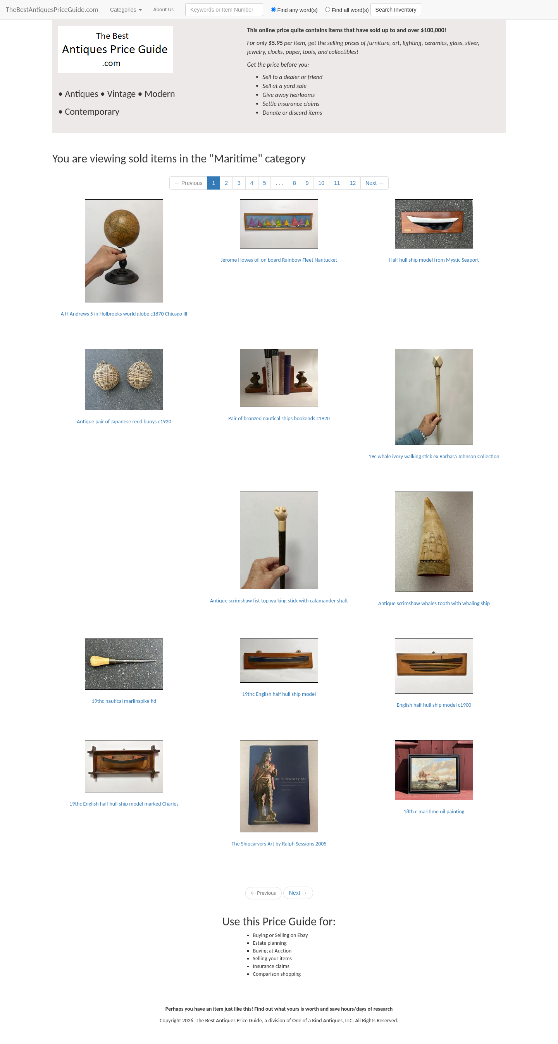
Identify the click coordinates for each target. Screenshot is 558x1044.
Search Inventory (396, 10)
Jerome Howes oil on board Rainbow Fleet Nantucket (279, 231)
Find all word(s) (344, 10)
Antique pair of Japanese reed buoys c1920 (124, 387)
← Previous (188, 183)
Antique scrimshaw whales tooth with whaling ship (434, 549)
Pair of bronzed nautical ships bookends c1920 (279, 385)
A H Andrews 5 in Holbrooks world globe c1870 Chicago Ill (124, 258)
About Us (163, 9)
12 (353, 183)
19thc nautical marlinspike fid (124, 671)
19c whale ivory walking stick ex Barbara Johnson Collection (434, 404)
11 (337, 183)
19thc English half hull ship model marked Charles (124, 773)
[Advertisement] (124, 540)
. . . (279, 183)
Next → (374, 183)
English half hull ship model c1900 (434, 673)
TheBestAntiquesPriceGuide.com (52, 9)
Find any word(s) (291, 10)
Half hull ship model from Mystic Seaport (434, 231)
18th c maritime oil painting (434, 777)
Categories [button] (126, 10)
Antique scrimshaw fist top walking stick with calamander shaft (279, 548)
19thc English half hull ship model (279, 667)
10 (321, 183)
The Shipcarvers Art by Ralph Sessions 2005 (279, 793)
